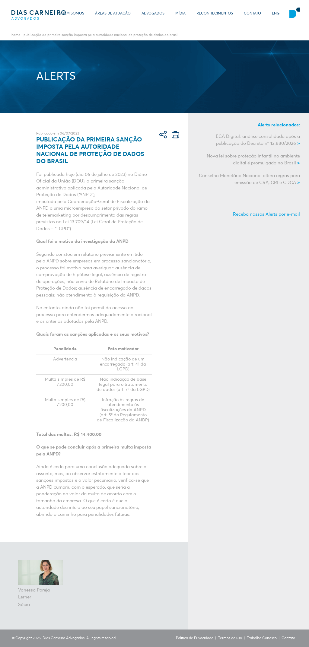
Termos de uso (230, 638)
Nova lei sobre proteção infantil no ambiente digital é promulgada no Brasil (253, 159)
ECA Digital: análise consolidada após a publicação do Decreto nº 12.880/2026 (258, 140)
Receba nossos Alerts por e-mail (266, 214)
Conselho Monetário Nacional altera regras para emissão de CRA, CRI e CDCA (249, 179)
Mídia (180, 13)
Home (15, 35)
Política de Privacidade (194, 638)
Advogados (153, 13)
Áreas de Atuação (113, 13)
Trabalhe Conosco (262, 638)
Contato (252, 13)
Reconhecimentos (214, 13)
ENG (275, 13)
